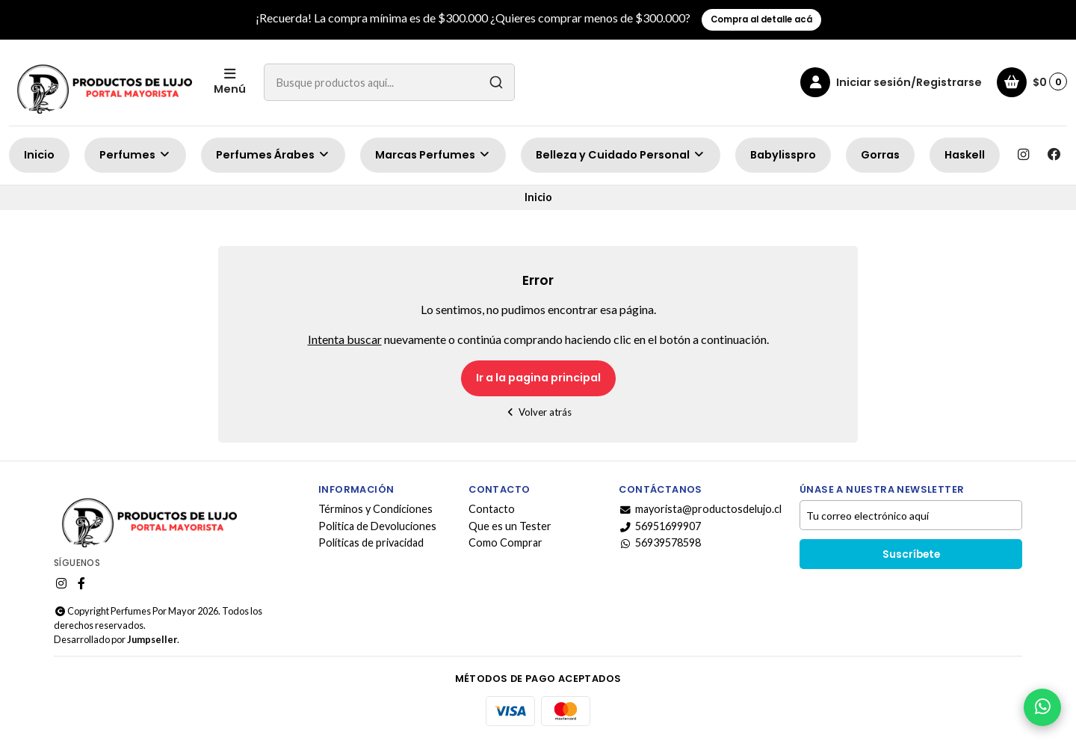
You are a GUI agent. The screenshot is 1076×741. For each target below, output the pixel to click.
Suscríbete (911, 554)
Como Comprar (505, 543)
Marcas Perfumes (433, 154)
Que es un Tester (510, 526)
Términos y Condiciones (375, 509)
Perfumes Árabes (273, 154)
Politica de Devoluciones (377, 526)
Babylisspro (783, 154)
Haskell (964, 154)
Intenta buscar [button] (345, 339)
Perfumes (135, 154)
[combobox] (389, 82)
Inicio (39, 154)
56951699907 (660, 526)
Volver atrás (538, 412)
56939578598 (660, 543)
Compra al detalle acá (761, 19)
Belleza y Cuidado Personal (620, 154)
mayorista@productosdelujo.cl (700, 509)
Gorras (880, 154)
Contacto (492, 509)
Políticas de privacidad (371, 543)
